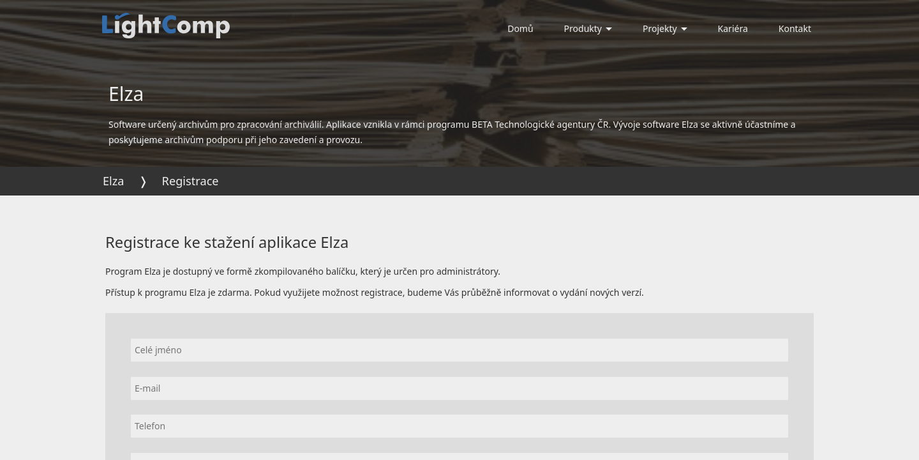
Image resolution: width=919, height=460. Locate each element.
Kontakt (795, 28)
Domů (520, 28)
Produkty (588, 28)
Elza (113, 180)
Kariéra (733, 28)
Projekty (665, 28)
